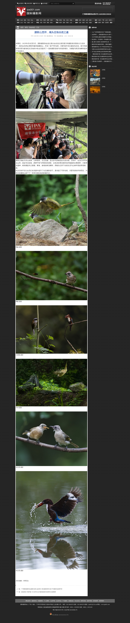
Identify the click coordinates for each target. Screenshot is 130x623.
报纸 (83, 22)
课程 (48, 22)
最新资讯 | (34, 601)
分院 (41, 22)
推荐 (60, 22)
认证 (21, 22)
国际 (25, 20)
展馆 (103, 22)
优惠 (44, 20)
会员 (87, 20)
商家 (67, 22)
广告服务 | (65, 601)
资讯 (27, 27)
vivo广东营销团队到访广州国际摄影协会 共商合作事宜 (106, 32)
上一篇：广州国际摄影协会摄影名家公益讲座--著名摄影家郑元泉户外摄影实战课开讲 (39, 589)
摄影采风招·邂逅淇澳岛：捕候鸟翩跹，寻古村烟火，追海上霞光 (109, 44)
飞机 (64, 20)
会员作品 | (59, 601)
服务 (90, 20)
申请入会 (37, 3)
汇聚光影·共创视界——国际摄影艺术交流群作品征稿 (106, 61)
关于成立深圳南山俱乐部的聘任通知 (101, 51)
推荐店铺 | (83, 601)
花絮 (51, 20)
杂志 (87, 22)
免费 (48, 20)
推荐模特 (101, 601)
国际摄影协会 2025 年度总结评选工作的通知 (103, 46)
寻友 (25, 22)
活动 (41, 20)
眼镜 (60, 20)
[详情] (103, 70)
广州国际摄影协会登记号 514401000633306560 (96, 14)
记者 (80, 22)
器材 (64, 22)
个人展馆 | (46, 601)
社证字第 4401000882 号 (70, 610)
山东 (106, 20)
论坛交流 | (77, 601)
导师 (44, 22)
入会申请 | (52, 601)
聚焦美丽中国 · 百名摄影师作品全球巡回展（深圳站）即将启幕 (109, 59)
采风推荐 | (95, 601)
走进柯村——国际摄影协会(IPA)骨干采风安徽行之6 (105, 34)
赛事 (99, 22)
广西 (103, 20)
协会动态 (32, 27)
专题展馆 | (40, 601)
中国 (28, 20)
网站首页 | (28, 601)
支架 (67, 20)
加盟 (83, 20)
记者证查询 (29, 3)
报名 (51, 22)
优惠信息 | (71, 601)
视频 (90, 22)
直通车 (107, 22)
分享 (32, 22)
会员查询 (21, 3)
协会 (32, 20)
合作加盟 (44, 3)
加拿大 (110, 20)
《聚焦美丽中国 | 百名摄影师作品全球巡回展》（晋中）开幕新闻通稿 (110, 54)
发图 (28, 22)
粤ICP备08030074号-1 (58, 610)
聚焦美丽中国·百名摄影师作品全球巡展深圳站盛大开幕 (106, 56)
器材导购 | (89, 601)
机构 (80, 20)
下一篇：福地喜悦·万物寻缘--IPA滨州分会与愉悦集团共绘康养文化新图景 (36, 592)
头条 (21, 20)
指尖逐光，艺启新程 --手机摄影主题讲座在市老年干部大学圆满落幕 (110, 39)
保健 (71, 20)
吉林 (99, 20)
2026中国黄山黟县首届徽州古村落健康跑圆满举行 (105, 37)
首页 (22, 27)
